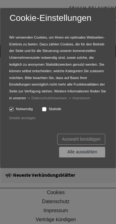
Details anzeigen (22, 118)
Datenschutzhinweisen (49, 98)
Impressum (81, 98)
